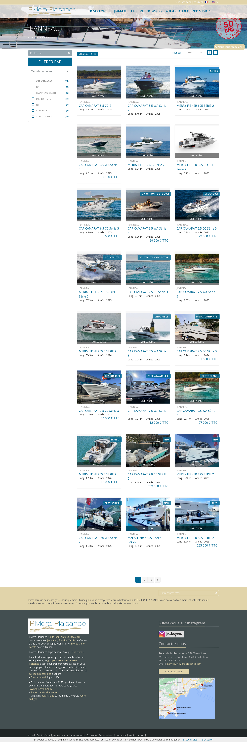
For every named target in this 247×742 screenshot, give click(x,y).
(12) (67, 116)
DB (50, 87)
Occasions (154, 11)
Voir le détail (99, 96)
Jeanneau (120, 11)
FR (208, 2)
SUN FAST (50, 110)
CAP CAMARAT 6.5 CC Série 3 (99, 228)
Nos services (202, 11)
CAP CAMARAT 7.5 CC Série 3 (148, 292)
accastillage (48, 695)
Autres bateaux (177, 11)
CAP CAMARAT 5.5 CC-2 (95, 106)
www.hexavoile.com (41, 688)
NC (50, 105)
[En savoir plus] (190, 739)
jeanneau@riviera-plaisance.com (183, 663)
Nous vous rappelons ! (229, 46)
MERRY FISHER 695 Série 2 (146, 165)
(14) (67, 98)
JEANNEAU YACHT (50, 93)
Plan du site (121, 735)
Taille (194, 52)
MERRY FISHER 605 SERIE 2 (195, 106)
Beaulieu (75, 636)
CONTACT (198, 2)
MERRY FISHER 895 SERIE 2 (195, 474)
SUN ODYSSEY (50, 116)
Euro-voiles (77, 652)
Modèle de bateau (50, 71)
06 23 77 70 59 (184, 2)
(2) (67, 104)
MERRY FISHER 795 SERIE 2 (97, 351)
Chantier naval (38, 677)
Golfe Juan (54, 636)
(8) (67, 92)
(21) (67, 81)
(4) (67, 87)
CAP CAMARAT (50, 81)
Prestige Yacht (99, 11)
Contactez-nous (173, 671)
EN (215, 2)
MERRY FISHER (50, 99)
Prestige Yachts (67, 640)
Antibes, (65, 636)
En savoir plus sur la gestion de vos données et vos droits (107, 603)
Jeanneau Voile (78, 735)
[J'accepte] (207, 739)
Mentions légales (137, 735)
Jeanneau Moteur (61, 735)
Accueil (31, 735)
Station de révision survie (44, 692)
